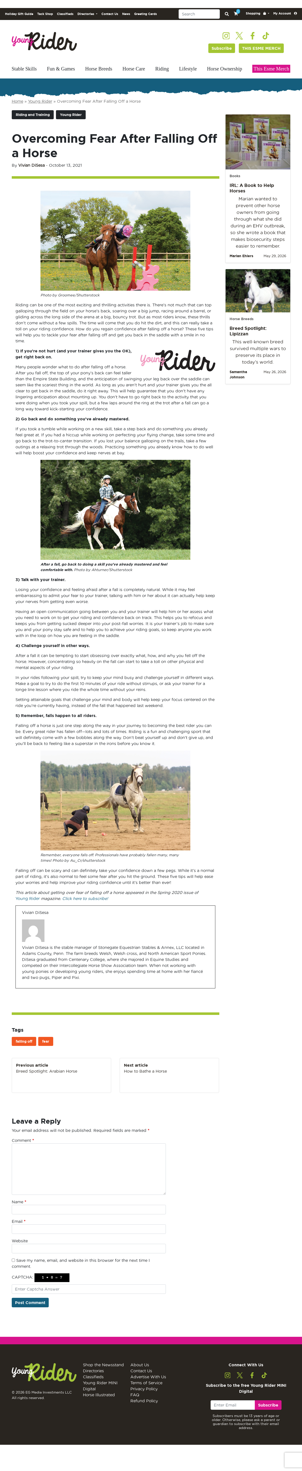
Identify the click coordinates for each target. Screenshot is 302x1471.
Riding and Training (33, 115)
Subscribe (222, 48)
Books (235, 176)
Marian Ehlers (241, 256)
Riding (162, 68)
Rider (34, 898)
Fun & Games (61, 68)
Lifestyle (188, 68)
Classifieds (65, 13)
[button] (257, 13)
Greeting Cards (145, 13)
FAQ (134, 1395)
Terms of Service (146, 1383)
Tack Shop (45, 13)
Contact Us (109, 13)
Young (21, 898)
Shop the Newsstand (103, 1365)
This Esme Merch (271, 68)
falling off (24, 1041)
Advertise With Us (148, 1377)
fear (45, 1041)
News (126, 13)
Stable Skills (24, 68)
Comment (23, 1140)
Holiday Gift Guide (19, 13)
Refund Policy (144, 1401)
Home (17, 101)
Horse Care (133, 68)
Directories (93, 1371)
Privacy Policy (144, 1389)
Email (18, 1221)
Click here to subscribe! (85, 898)
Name (19, 1202)
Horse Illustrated (99, 1395)
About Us (139, 1365)
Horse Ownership (224, 68)
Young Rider (40, 101)
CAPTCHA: (22, 1277)
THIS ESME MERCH (261, 48)
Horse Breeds (98, 68)
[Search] (199, 14)
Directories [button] (86, 13)
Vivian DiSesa (31, 165)
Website (20, 1241)
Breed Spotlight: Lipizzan (248, 331)
